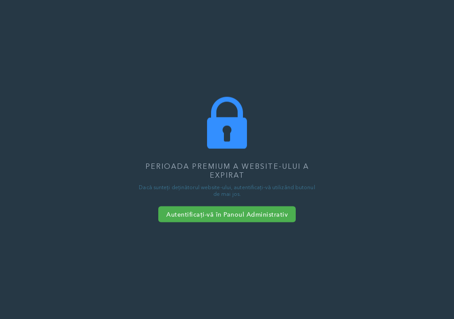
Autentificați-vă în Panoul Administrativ (227, 214)
